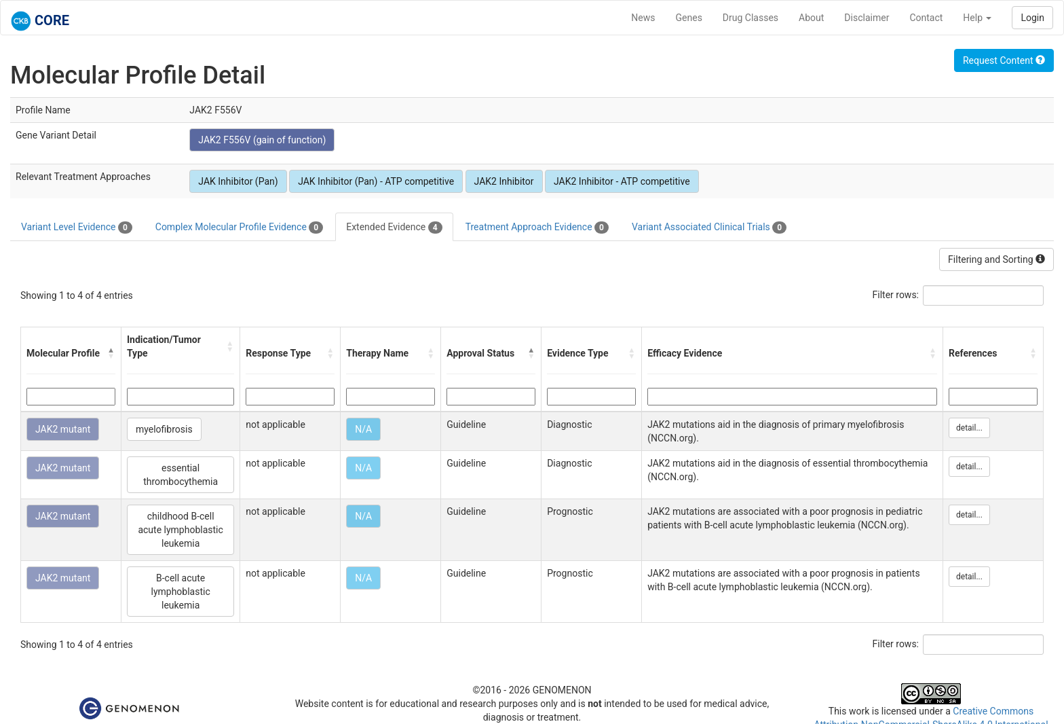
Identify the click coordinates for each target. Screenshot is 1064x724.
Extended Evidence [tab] (394, 227)
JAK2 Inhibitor (504, 181)
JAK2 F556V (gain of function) (262, 139)
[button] (111, 353)
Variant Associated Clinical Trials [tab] (709, 227)
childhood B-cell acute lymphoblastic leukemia (180, 530)
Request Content (1004, 60)
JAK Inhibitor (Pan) (238, 181)
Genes (689, 17)
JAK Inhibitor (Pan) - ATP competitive (376, 181)
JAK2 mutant (62, 429)
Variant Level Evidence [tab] (76, 227)
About (811, 17)
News (643, 17)
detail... (969, 428)
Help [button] (977, 17)
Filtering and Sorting (996, 259)
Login (1032, 17)
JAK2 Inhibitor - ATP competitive (622, 181)
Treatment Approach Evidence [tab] (537, 227)
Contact (926, 17)
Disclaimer (866, 17)
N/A (363, 429)
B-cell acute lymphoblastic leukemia (180, 592)
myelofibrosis (164, 429)
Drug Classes (750, 17)
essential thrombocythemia (180, 475)
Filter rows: (896, 294)
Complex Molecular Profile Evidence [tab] (239, 227)
